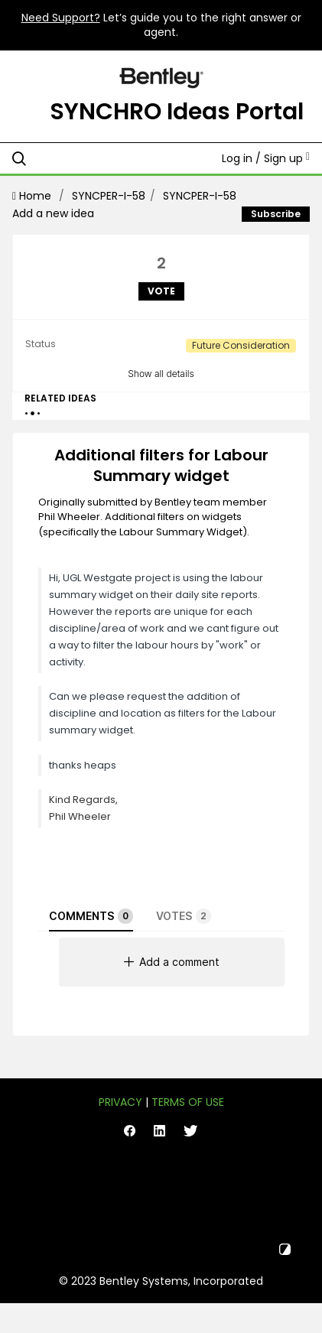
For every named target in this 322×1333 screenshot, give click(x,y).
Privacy (120, 1102)
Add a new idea (53, 213)
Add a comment (172, 961)
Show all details (161, 373)
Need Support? (60, 17)
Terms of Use (187, 1102)
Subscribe (276, 213)
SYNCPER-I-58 (108, 195)
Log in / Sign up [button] (266, 158)
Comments (91, 916)
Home (33, 195)
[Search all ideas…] (100, 158)
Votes (183, 916)
